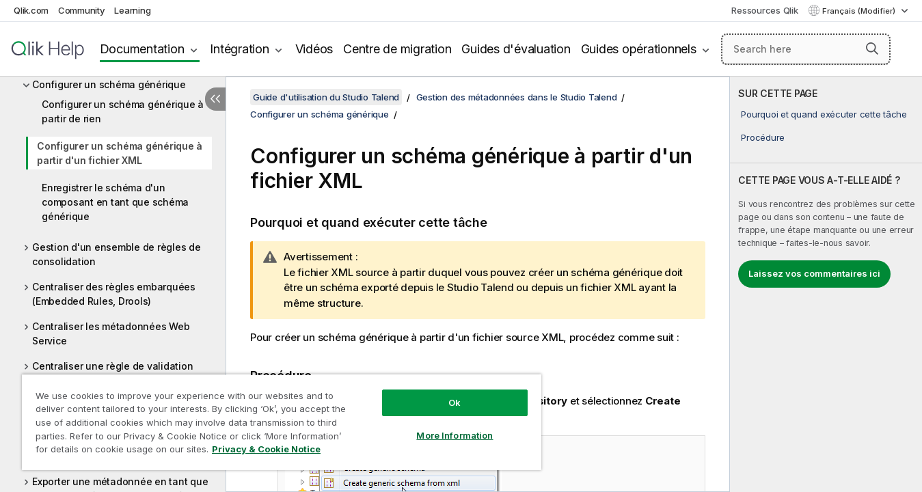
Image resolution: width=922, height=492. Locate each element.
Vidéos (314, 49)
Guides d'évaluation (515, 49)
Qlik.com (31, 10)
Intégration (239, 49)
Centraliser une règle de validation (112, 366)
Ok (454, 402)
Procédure (763, 137)
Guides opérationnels (638, 49)
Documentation (142, 49)
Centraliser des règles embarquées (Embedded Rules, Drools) (113, 294)
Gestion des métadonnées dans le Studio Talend (516, 97)
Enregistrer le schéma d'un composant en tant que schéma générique (115, 202)
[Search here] (805, 49)
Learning (132, 10)
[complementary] (826, 284)
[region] (281, 422)
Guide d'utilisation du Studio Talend (326, 97)
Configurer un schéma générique (109, 84)
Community (81, 10)
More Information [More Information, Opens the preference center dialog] (454, 435)
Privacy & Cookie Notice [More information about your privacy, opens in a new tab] (266, 448)
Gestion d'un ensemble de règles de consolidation (116, 254)
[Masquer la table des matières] (215, 99)
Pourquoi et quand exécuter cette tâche (824, 114)
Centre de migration (397, 49)
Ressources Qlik (764, 10)
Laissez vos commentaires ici (814, 273)
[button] (872, 48)
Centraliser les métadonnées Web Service (110, 333)
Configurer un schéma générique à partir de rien (123, 111)
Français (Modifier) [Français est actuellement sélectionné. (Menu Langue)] (859, 11)
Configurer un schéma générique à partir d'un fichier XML (119, 153)
